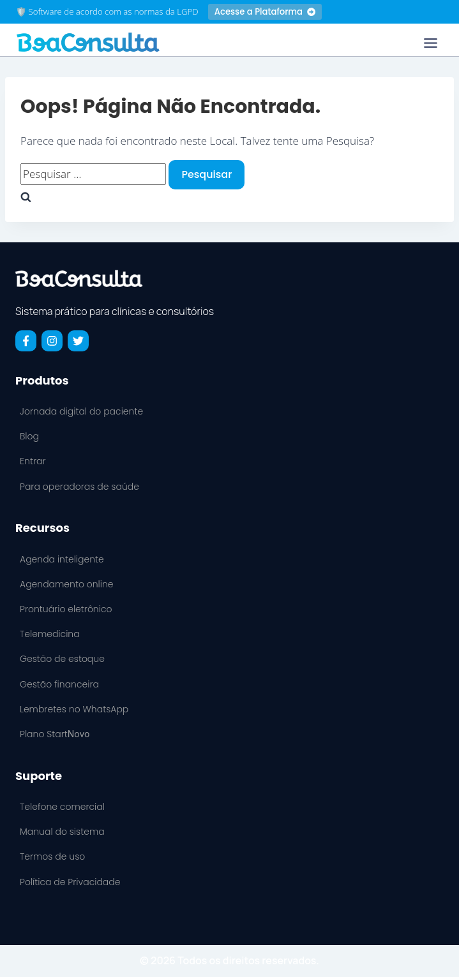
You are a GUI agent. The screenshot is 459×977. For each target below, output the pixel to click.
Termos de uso (52, 856)
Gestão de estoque (62, 658)
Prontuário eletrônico (66, 609)
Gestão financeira (59, 684)
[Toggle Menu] (431, 43)
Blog (29, 436)
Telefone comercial (62, 806)
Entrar (32, 461)
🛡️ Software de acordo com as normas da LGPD (107, 11)
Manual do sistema (62, 831)
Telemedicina (50, 634)
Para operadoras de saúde (79, 486)
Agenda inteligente (62, 559)
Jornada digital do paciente (81, 411)
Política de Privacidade (70, 882)
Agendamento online (67, 584)
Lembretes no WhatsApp (74, 709)
